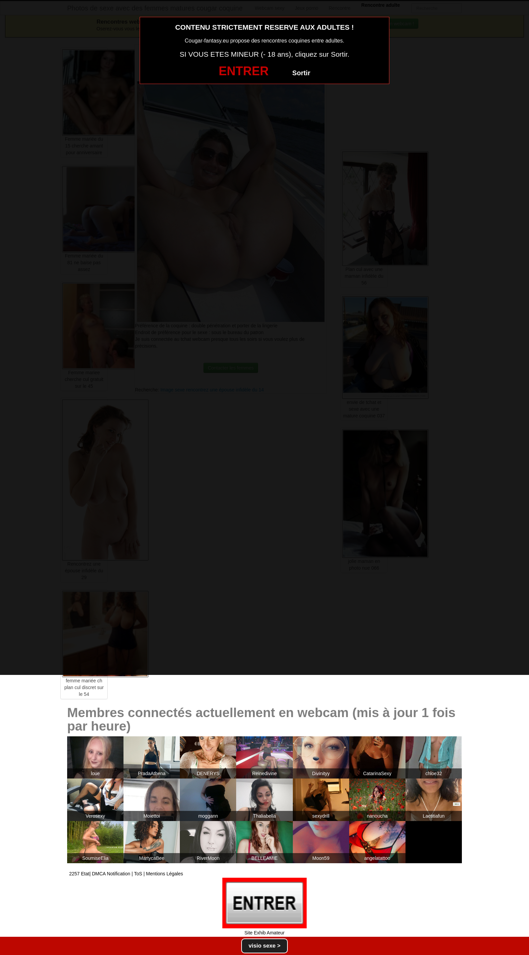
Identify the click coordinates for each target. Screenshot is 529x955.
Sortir (301, 73)
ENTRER (244, 71)
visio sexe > (265, 946)
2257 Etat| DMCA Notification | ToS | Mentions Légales (126, 873)
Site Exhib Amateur (264, 932)
